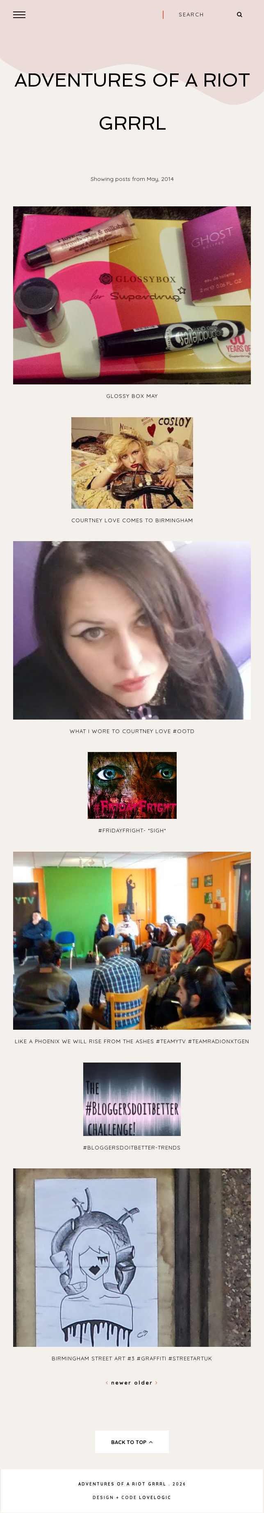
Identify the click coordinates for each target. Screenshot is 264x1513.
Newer (120, 1382)
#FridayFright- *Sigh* (132, 830)
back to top (132, 1442)
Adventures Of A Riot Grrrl (122, 1484)
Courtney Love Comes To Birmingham (132, 520)
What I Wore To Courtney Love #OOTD (132, 731)
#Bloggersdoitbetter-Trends (132, 1147)
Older (146, 1382)
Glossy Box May (132, 396)
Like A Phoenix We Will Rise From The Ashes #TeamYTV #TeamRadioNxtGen (132, 1041)
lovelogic (155, 1497)
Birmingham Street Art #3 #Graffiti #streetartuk (132, 1358)
